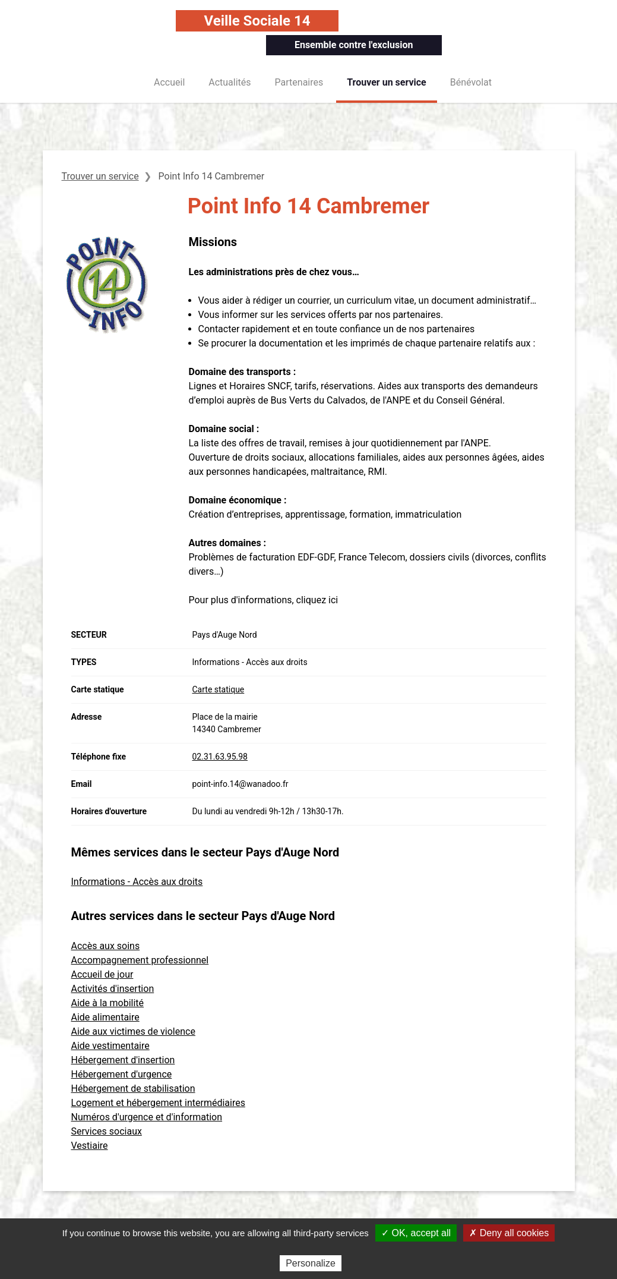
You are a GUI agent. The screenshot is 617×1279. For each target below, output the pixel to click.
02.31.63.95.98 (220, 756)
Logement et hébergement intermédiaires (158, 1102)
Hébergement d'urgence (121, 1074)
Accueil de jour (102, 974)
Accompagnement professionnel (140, 960)
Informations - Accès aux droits (137, 881)
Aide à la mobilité (107, 1003)
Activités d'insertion (112, 988)
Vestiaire (89, 1145)
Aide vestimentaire (110, 1045)
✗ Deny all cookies (509, 1233)
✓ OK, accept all (416, 1233)
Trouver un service (386, 82)
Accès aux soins (105, 946)
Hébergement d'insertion (123, 1060)
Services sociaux (106, 1131)
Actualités (229, 82)
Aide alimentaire (105, 1017)
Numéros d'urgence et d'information (147, 1117)
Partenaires (299, 82)
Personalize (311, 1263)
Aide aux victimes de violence (133, 1031)
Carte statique (218, 689)
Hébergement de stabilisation (133, 1088)
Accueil (169, 82)
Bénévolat (471, 82)
